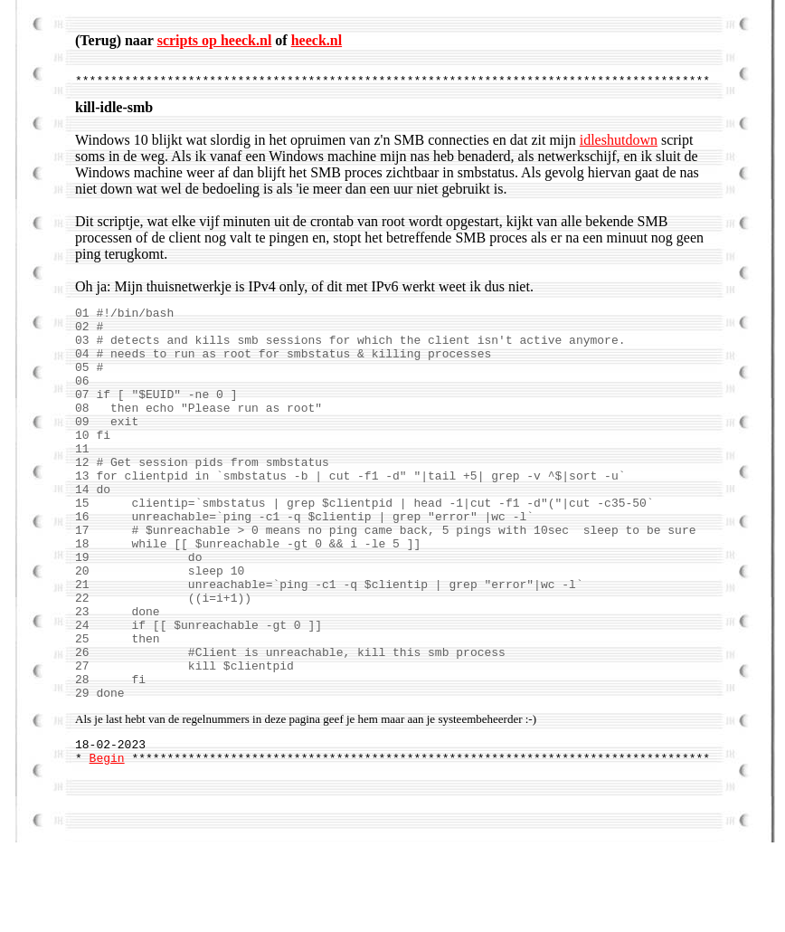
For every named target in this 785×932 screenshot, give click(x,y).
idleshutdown (618, 145)
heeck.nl (316, 40)
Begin (107, 847)
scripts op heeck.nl (214, 40)
